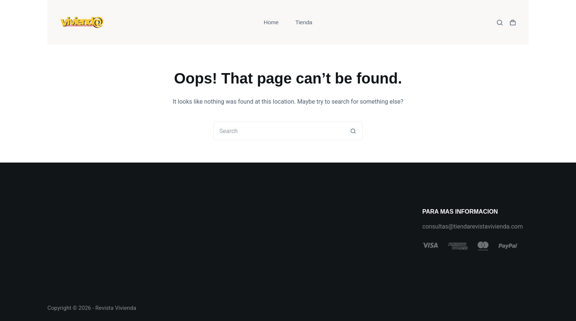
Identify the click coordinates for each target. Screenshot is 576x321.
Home (271, 22)
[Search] (500, 22)
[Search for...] (278, 131)
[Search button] (353, 131)
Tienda (303, 22)
